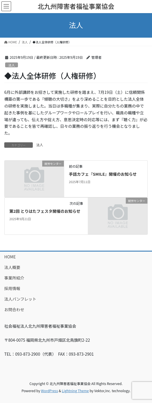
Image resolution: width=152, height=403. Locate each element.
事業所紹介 (14, 278)
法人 (11, 65)
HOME (10, 257)
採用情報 (12, 288)
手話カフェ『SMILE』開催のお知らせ (103, 174)
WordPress (49, 390)
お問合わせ (14, 309)
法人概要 (12, 267)
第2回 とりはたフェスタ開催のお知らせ (44, 211)
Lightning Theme (75, 390)
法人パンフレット (20, 299)
